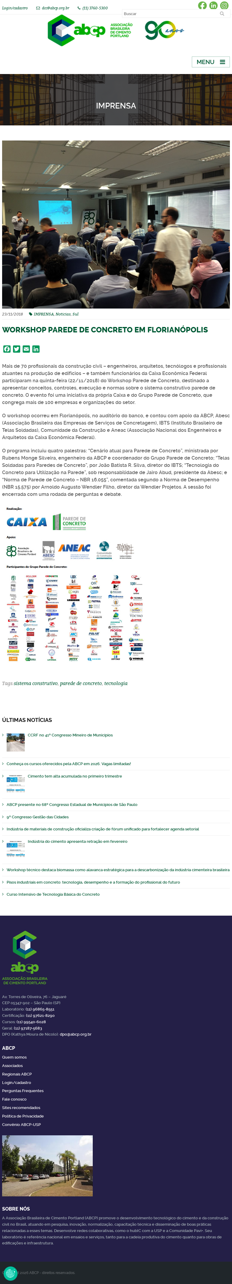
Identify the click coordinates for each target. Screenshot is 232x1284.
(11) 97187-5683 (28, 1028)
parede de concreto (81, 683)
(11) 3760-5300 (95, 8)
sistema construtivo (36, 683)
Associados (12, 1065)
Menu (205, 62)
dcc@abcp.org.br (55, 8)
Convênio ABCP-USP (21, 1124)
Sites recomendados (21, 1107)
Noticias (63, 314)
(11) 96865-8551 (40, 1009)
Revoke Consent (10, 1273)
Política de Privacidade (23, 1116)
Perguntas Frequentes (23, 1090)
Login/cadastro (15, 8)
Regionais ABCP (17, 1074)
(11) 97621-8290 (40, 1015)
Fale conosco (14, 1099)
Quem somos (14, 1057)
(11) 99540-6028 (31, 1022)
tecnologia (115, 683)
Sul (75, 314)
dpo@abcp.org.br (76, 1034)
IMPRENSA (44, 314)
